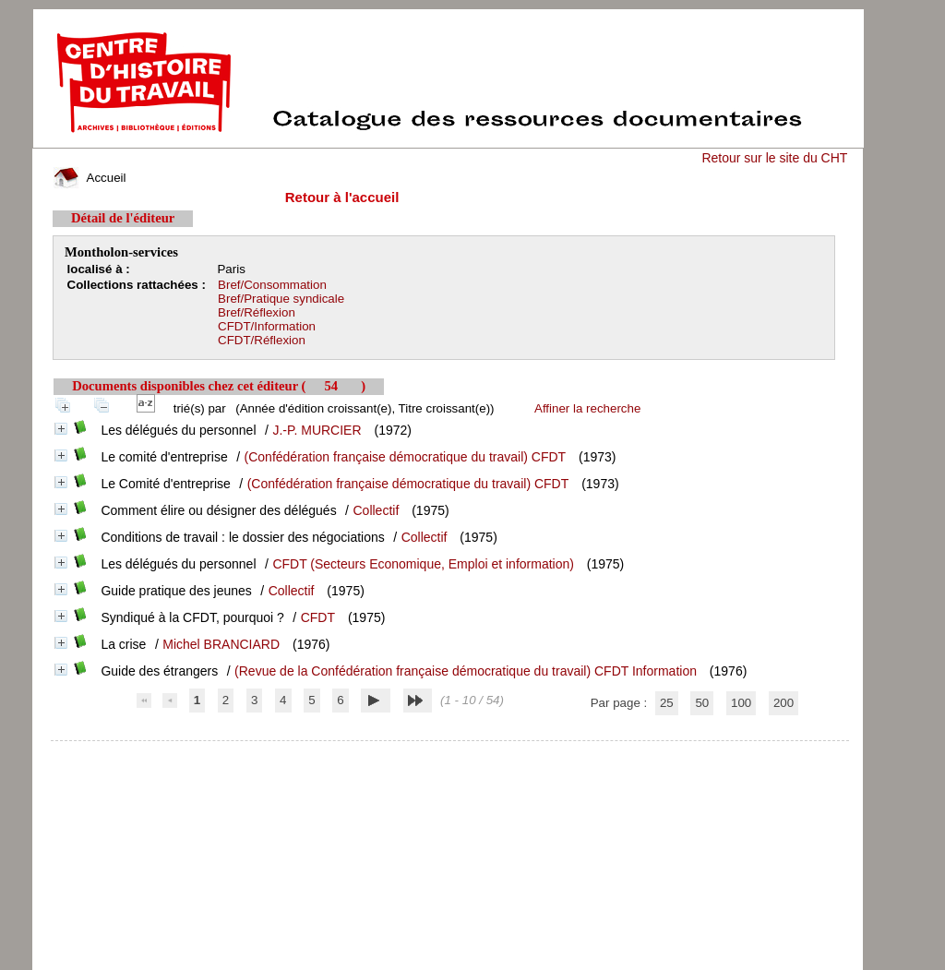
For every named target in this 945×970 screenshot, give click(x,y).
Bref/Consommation (272, 285)
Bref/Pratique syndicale (281, 298)
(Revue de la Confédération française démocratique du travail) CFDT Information (465, 671)
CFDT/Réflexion (261, 340)
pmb (450, 753)
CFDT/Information (267, 326)
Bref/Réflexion (256, 312)
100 (741, 703)
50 (702, 703)
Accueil (89, 178)
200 (783, 703)
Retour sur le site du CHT (774, 157)
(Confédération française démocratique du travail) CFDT (406, 456)
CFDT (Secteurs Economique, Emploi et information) (423, 564)
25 (667, 703)
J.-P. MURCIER (316, 430)
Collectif (376, 510)
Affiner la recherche (587, 408)
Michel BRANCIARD (221, 644)
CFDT (318, 617)
